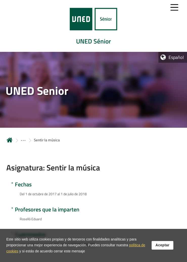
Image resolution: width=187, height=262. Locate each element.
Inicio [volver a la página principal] (10, 140)
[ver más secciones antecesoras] (23, 140)
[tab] (93, 26)
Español (176, 57)
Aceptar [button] (162, 249)
